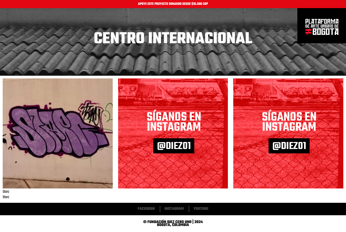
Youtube (200, 209)
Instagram (174, 209)
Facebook (146, 209)
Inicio (321, 25)
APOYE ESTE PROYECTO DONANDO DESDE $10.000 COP (173, 4)
